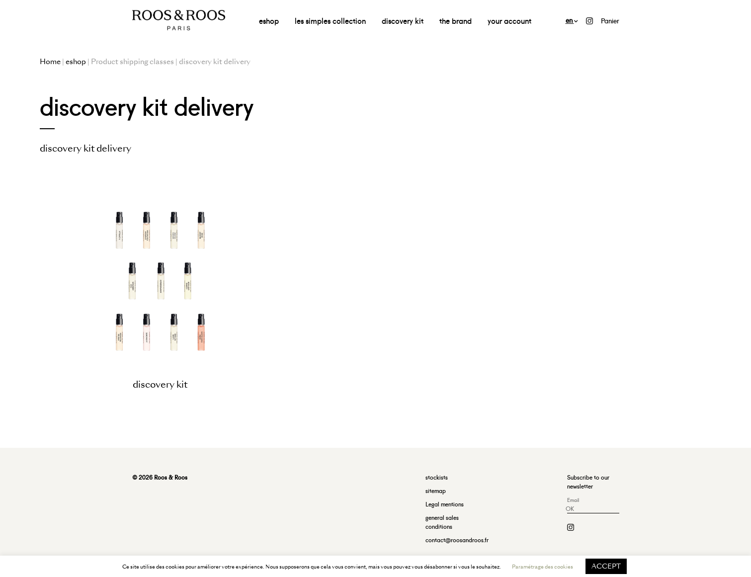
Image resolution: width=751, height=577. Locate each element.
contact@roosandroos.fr (457, 539)
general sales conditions (442, 521)
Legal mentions (444, 503)
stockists (436, 477)
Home (50, 62)
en (572, 19)
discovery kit (402, 20)
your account (509, 20)
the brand (455, 20)
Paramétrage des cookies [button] (542, 567)
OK (570, 508)
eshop (269, 20)
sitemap (435, 490)
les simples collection (330, 20)
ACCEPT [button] (606, 566)
